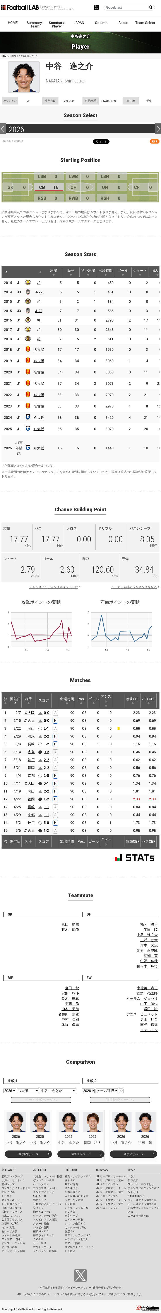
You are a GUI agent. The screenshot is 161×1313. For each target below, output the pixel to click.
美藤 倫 (72, 1004)
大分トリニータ (42, 1247)
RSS (154, 141)
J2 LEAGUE (40, 1170)
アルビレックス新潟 (45, 1219)
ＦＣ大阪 (70, 1211)
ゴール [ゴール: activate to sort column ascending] (123, 272)
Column (101, 23)
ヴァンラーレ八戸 (43, 1180)
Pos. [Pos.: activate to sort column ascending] (81, 700)
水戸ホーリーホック (13, 1180)
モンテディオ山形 (43, 1192)
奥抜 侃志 (70, 1025)
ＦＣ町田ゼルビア (12, 1203)
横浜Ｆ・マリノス (12, 1211)
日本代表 (133, 1180)
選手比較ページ (28, 1154)
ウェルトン (149, 1030)
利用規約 (45, 1287)
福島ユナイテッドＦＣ (78, 1176)
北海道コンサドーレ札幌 (47, 1176)
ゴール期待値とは (138, 1215)
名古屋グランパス (12, 1219)
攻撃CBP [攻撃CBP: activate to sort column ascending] (133, 700)
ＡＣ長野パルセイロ (76, 1196)
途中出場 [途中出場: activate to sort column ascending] (88, 272)
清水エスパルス (11, 1215)
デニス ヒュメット (142, 1014)
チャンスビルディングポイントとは (53, 587)
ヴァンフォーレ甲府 (45, 1215)
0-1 (46, 783)
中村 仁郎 (70, 1019)
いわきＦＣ (39, 1196)
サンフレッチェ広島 (13, 1243)
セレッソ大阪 (9, 1231)
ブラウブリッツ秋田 (45, 1188)
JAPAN (79, 23)
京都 (31, 776)
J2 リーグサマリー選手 (109, 1192)
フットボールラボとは (141, 1184)
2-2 (46, 736)
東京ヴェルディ (11, 1200)
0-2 (46, 752)
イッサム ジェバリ (142, 998)
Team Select (145, 23)
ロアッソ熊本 (72, 1243)
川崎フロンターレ (12, 1207)
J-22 (38, 292)
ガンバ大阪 (8, 1227)
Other (131, 1170)
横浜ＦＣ (38, 1207)
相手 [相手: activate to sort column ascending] (28, 700)
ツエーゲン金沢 (74, 1200)
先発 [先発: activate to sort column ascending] (70, 272)
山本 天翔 (70, 1009)
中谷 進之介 (147, 935)
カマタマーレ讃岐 (75, 1227)
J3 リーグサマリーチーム (111, 1200)
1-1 (46, 807)
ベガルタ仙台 (41, 1184)
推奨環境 (57, 1287)
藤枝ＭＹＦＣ (41, 1231)
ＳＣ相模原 (71, 1188)
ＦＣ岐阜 (70, 1203)
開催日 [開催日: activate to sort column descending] (15, 700)
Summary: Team (35, 24)
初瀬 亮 (151, 956)
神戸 (31, 760)
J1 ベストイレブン (107, 1184)
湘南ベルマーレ (42, 1211)
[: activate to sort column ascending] (14, 272)
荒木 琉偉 (70, 930)
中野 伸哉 (149, 961)
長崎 (31, 744)
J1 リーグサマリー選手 (109, 1180)
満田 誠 (151, 1009)
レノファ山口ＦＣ (75, 1223)
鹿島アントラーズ (12, 1176)
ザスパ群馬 (71, 1184)
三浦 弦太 (149, 940)
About (123, 23)
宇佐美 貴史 (147, 988)
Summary (102, 1170)
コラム (132, 1176)
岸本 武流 (149, 945)
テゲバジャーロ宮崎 (45, 1251)
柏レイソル (8, 1192)
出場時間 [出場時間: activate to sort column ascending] (106, 272)
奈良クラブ (71, 1215)
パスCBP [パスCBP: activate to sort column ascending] (149, 700)
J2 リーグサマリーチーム (111, 1188)
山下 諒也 (149, 1004)
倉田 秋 (72, 988)
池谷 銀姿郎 (147, 950)
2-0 (46, 776)
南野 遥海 (149, 1025)
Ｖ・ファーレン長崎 (13, 1251)
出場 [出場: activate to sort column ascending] (53, 272)
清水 (31, 736)
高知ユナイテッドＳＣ (78, 1235)
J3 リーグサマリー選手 (109, 1203)
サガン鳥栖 (39, 1243)
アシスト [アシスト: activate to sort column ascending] (106, 700)
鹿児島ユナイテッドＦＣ (79, 1247)
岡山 (31, 728)
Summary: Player (57, 24)
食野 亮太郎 (147, 993)
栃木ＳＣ (70, 1180)
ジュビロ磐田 (41, 1227)
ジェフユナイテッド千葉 (16, 1188)
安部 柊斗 (70, 993)
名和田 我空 (68, 1014)
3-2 (46, 744)
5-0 (46, 823)
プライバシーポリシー (78, 1287)
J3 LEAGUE (71, 1170)
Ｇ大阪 (39, 418)
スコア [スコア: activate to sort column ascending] (43, 700)
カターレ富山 (41, 1223)
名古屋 (39, 350)
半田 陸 (151, 930)
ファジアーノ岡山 (12, 1239)
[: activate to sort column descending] (6, 272)
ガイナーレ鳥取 (74, 1219)
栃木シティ (39, 1200)
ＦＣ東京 (7, 1196)
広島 (31, 752)
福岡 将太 (149, 924)
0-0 (46, 713)
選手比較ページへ (120, 1100)
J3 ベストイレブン (107, 1207)
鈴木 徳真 (70, 998)
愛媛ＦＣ (70, 1231)
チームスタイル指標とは (142, 1203)
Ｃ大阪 (29, 713)
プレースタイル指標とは (142, 1200)
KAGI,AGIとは (136, 1196)
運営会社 (98, 1287)
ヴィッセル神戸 (11, 1235)
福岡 (31, 768)
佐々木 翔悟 (147, 966)
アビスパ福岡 (9, 1247)
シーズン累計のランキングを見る (134, 587)
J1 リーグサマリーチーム (111, 1176)
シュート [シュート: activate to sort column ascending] (140, 272)
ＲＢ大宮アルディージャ (47, 1203)
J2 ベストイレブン (107, 1196)
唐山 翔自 (149, 1019)
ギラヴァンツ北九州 (76, 1239)
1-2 (46, 799)
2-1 (46, 728)
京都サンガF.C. (10, 1223)
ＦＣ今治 (38, 1239)
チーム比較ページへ (41, 1100)
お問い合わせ (113, 1287)
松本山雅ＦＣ (72, 1192)
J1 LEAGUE (8, 1170)
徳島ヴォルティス (43, 1235)
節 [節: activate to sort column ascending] (5, 700)
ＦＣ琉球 (70, 1251)
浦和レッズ (8, 1184)
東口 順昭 (70, 924)
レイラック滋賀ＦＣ (76, 1207)
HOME (13, 23)
